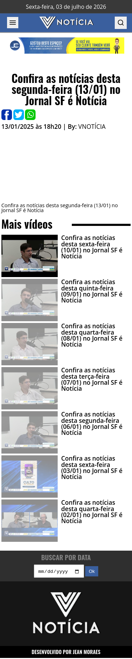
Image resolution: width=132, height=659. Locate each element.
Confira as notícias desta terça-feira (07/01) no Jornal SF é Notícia (91, 379)
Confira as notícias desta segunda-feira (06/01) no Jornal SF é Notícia (91, 423)
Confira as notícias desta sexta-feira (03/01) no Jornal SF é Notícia (91, 467)
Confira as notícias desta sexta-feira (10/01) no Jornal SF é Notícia (91, 247)
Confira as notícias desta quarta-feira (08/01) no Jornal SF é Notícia (91, 335)
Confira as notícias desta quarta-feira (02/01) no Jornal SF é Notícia (91, 511)
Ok (92, 572)
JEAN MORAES (87, 652)
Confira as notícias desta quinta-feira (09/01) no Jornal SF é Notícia (91, 291)
